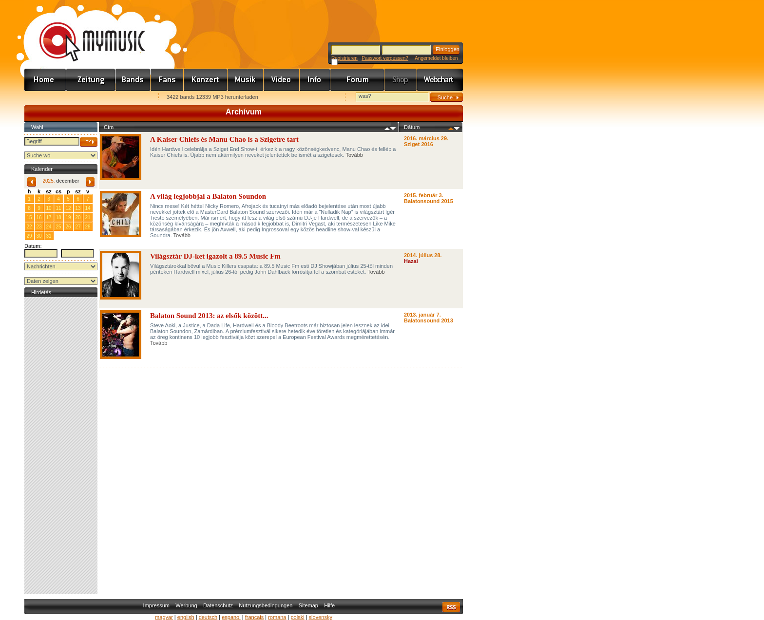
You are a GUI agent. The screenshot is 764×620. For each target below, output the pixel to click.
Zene (246, 80)
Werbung (186, 605)
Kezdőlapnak (86, 98)
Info (315, 80)
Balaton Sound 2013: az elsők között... (209, 315)
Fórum (357, 80)
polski (297, 617)
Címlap (45, 80)
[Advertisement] (61, 446)
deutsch (208, 617)
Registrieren (344, 58)
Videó (282, 80)
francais (254, 617)
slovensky (320, 617)
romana (277, 617)
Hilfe (329, 605)
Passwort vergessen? (385, 58)
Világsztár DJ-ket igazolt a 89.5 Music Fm (215, 256)
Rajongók (167, 80)
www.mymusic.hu (84, 31)
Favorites (44, 98)
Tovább (354, 155)
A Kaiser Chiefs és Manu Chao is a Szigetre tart (224, 139)
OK (88, 142)
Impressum (156, 605)
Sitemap (308, 605)
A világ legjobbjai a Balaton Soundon (208, 196)
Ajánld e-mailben (127, 98)
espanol (231, 617)
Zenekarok (133, 80)
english (185, 617)
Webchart (440, 80)
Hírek (90, 80)
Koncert (206, 80)
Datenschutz (218, 605)
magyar (164, 617)
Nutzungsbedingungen (265, 605)
